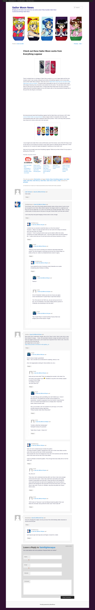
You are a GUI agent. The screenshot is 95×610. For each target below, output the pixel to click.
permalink (25, 182)
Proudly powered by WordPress (47, 604)
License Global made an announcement (32, 117)
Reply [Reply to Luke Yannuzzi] (27, 197)
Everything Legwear (58, 179)
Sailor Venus (50, 180)
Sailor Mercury (36, 180)
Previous (75, 43)
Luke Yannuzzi (28, 191)
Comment (26, 581)
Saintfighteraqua (47, 547)
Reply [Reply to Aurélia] (27, 348)
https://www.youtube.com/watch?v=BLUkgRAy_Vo (37, 344)
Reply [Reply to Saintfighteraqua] (27, 218)
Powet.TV (5, 0)
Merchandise (37, 179)
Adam (59, 180)
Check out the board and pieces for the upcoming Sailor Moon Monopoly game (37, 168)
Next (81, 43)
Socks (54, 180)
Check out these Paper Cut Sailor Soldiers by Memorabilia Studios (66, 168)
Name (26, 557)
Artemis (48, 179)
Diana (51, 179)
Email (26, 565)
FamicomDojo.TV (12, 0)
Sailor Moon (43, 180)
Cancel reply (68, 546)
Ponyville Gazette (21, 0)
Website (26, 573)
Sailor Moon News (30, 0)
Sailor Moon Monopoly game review (56, 167)
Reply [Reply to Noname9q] (27, 524)
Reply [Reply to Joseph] (31, 256)
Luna (64, 179)
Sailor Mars (30, 180)
